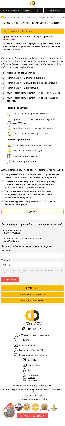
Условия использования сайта (32, 399)
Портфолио (54, 11)
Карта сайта (34, 380)
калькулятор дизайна (32, 300)
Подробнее (32, 211)
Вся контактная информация (33, 355)
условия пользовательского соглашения (38, 270)
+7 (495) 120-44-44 (11, 233)
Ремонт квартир (32, 11)
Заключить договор (32, 416)
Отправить (10, 280)
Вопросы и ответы (33, 376)
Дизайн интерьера (11, 11)
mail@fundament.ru (13, 241)
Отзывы (32, 370)
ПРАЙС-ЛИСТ (32, 288)
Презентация (34, 365)
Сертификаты (34, 360)
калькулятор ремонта (32, 294)
